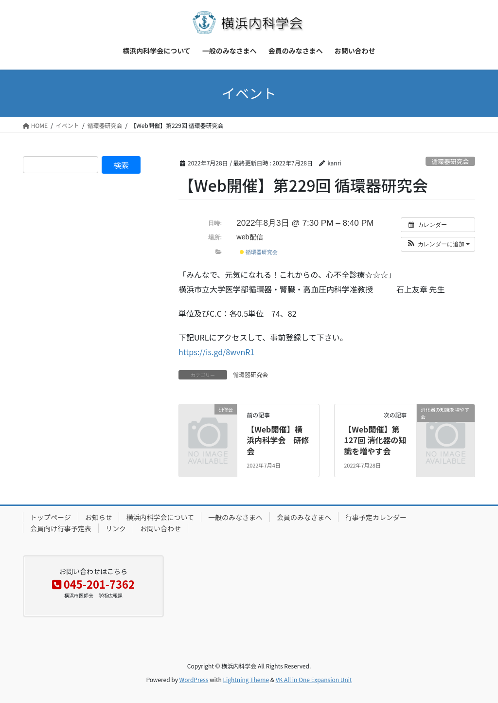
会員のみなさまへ (304, 517)
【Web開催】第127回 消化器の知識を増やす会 (375, 440)
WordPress (194, 679)
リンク (116, 528)
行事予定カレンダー (376, 517)
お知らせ (98, 517)
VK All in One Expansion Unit (314, 679)
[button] (438, 244)
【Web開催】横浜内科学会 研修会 (278, 440)
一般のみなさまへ (235, 517)
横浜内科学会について (160, 517)
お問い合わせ (160, 528)
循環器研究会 (450, 161)
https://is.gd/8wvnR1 (216, 352)
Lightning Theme (246, 679)
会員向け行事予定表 (60, 528)
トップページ (50, 517)
